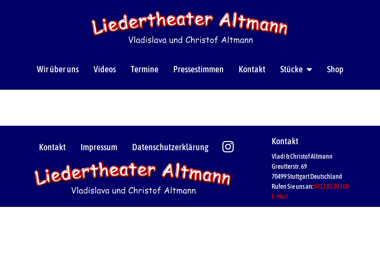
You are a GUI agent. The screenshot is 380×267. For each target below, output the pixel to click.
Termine (144, 69)
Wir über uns (58, 69)
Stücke (296, 69)
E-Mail (280, 196)
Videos (105, 69)
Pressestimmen (198, 69)
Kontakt (252, 69)
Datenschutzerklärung (170, 147)
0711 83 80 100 (331, 186)
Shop (335, 69)
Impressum (99, 147)
